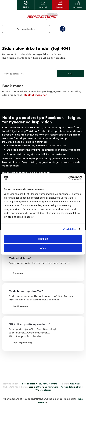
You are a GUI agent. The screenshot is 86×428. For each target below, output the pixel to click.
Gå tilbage (9, 57)
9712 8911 (75, 383)
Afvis (43, 248)
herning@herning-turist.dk (43, 387)
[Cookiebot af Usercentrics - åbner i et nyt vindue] (68, 178)
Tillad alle (43, 238)
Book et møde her (35, 94)
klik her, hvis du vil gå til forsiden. (43, 57)
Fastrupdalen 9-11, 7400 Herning (39, 383)
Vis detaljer (69, 229)
